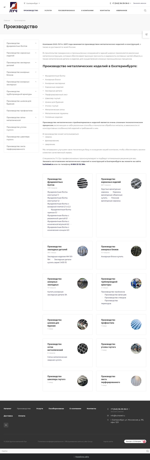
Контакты (91, 408)
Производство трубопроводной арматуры (109, 282)
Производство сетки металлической (22, 118)
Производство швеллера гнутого (18, 138)
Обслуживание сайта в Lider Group (78, 441)
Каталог (7, 408)
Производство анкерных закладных (54, 282)
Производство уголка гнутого (16, 128)
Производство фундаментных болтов (55, 182)
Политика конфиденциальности (51, 441)
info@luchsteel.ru (118, 416)
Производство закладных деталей (22, 63)
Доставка (8, 416)
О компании (75, 408)
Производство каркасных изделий (22, 54)
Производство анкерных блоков (22, 73)
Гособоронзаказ (56, 408)
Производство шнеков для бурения (54, 323)
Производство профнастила (19, 111)
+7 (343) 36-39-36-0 (120, 3)
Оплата (21, 416)
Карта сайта (108, 441)
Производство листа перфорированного (16, 147)
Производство (24, 408)
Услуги (39, 408)
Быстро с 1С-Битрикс (133, 441)
